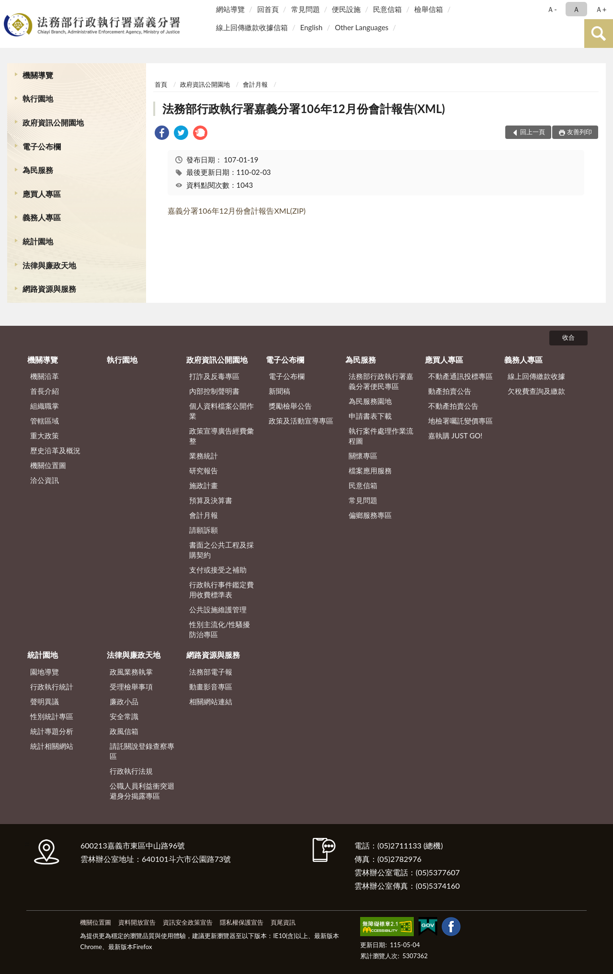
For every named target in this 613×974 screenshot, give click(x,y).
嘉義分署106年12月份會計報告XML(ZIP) (237, 210)
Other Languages (361, 27)
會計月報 (255, 84)
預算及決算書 (210, 500)
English (311, 27)
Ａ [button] (576, 9)
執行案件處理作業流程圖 (381, 435)
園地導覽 (44, 671)
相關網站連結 (210, 701)
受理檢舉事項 (131, 686)
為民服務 (38, 169)
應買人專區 (42, 193)
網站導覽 (230, 9)
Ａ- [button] (552, 9)
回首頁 (268, 9)
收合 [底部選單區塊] (568, 337)
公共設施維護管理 (218, 609)
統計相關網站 (51, 746)
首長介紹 (44, 391)
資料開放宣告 (137, 922)
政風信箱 (124, 731)
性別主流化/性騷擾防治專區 (219, 629)
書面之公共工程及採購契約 (221, 549)
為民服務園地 (370, 401)
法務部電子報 (210, 671)
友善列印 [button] (579, 132)
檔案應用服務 (370, 470)
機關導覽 (38, 75)
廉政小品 (124, 701)
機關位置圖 (48, 465)
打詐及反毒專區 (214, 376)
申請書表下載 (370, 416)
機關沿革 (44, 376)
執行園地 (38, 98)
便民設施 (346, 9)
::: (9, 8)
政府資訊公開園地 (53, 122)
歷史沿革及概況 (55, 450)
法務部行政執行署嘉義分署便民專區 (381, 381)
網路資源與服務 (49, 288)
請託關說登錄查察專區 (142, 751)
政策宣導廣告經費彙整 (221, 435)
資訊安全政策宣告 (188, 922)
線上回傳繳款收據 (536, 376)
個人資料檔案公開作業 (221, 410)
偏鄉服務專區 (370, 515)
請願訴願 (203, 530)
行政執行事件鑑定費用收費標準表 (221, 589)
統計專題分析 (51, 731)
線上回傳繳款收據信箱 (252, 27)
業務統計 (203, 455)
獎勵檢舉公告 (290, 405)
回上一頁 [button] (532, 132)
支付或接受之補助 (218, 569)
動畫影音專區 (210, 686)
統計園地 (38, 241)
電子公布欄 (42, 146)
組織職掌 (44, 405)
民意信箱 (387, 9)
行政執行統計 (51, 686)
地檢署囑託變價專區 (460, 420)
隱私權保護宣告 (241, 922)
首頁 (161, 84)
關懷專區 (363, 455)
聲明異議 (44, 701)
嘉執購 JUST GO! (455, 435)
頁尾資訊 (283, 922)
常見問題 (305, 9)
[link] (162, 134)
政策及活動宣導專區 (301, 420)
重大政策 (44, 435)
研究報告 (203, 470)
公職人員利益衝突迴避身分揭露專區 (142, 790)
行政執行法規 (131, 771)
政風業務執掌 (131, 671)
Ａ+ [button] (601, 9)
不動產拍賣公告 (453, 405)
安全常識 (124, 716)
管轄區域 (44, 420)
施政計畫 (203, 485)
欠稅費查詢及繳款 (536, 391)
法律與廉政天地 (49, 265)
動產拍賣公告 (449, 391)
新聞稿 (279, 391)
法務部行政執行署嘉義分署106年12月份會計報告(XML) (303, 108)
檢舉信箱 (428, 9)
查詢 (598, 33)
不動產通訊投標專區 (460, 376)
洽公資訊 (44, 480)
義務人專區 (42, 217)
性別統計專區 (51, 716)
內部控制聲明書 (214, 391)
